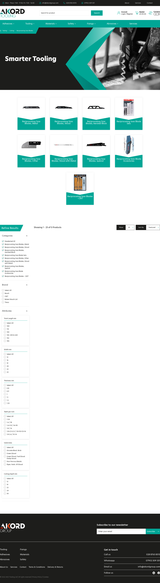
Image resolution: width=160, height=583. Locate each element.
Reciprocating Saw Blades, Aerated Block (96, 121)
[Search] (65, 13)
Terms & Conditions (37, 567)
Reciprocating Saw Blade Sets (129, 121)
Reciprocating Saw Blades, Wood (63, 121)
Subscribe (153, 531)
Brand (5, 284)
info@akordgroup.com (50, 3)
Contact (149, 3)
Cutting (12, 30)
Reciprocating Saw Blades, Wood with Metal (63, 158)
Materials (51, 23)
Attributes (7, 310)
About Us (4, 567)
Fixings (91, 23)
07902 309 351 (89, 3)
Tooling (29, 23)
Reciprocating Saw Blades (25, 30)
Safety (72, 23)
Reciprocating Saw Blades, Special (96, 158)
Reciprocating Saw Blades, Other (31, 158)
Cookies (46, 577)
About (127, 3)
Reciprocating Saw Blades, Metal (31, 121)
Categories (7, 235)
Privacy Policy (37, 577)
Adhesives (8, 23)
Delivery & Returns (55, 567)
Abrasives (112, 23)
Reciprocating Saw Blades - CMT (80, 196)
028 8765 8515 (71, 3)
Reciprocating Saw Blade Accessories (129, 158)
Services (138, 3)
